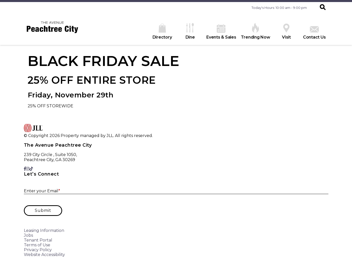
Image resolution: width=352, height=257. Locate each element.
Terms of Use (37, 245)
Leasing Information (44, 230)
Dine (190, 31)
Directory (162, 32)
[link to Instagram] (27, 168)
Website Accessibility (44, 254)
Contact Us (314, 33)
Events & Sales (221, 32)
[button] (322, 7)
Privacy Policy (38, 249)
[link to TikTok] (31, 168)
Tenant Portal (38, 240)
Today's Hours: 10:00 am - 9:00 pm (279, 8)
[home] (52, 29)
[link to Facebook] (25, 168)
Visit (286, 32)
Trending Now (255, 31)
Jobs (28, 235)
